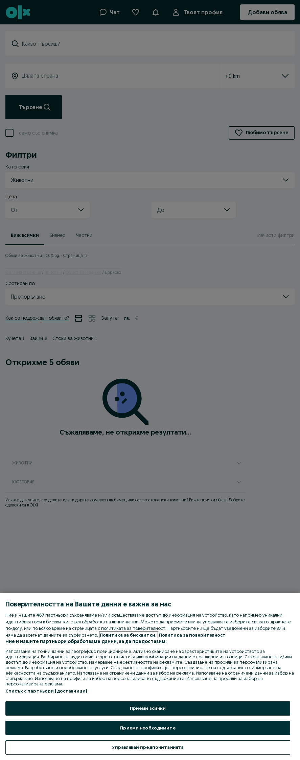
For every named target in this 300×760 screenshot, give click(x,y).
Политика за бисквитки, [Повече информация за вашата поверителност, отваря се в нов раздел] (128, 635)
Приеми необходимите (147, 728)
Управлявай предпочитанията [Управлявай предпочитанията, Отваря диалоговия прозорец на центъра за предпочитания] (148, 747)
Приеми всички (148, 708)
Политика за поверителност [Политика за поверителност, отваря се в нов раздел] (192, 635)
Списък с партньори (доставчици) (46, 691)
